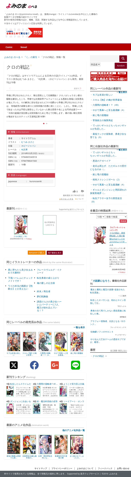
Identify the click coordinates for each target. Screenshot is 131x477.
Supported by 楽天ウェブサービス (71, 209)
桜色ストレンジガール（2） (107, 179)
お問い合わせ (123, 468)
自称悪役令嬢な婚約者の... (29, 457)
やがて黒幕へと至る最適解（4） (109, 110)
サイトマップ (40, 468)
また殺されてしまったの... (77, 457)
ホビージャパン (28, 145)
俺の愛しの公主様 (46, 283)
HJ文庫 (24, 149)
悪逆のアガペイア (102, 160)
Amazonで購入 (36, 252)
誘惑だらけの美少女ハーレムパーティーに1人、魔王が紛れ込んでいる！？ (49, 306)
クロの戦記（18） (21, 236)
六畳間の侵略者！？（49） (106, 104)
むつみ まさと (27, 141)
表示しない (122, 350)
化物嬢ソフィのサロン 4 (101, 331)
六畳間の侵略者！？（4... (45, 354)
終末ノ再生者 (43, 291)
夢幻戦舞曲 (42, 296)
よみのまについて (85, 468)
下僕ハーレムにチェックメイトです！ (20, 279)
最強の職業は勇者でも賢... (14, 457)
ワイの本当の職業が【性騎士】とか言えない (20, 287)
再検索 (123, 221)
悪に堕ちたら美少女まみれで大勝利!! (20, 271)
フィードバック (105, 468)
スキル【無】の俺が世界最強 (107, 99)
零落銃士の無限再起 (103, 120)
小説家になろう (101, 280)
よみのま (113, 473)
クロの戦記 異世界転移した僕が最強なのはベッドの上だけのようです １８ (118, 239)
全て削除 (113, 350)
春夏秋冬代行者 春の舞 (61, 457)
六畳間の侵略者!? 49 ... (47, 384)
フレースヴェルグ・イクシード (49, 271)
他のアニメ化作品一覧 (73, 430)
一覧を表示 (79, 327)
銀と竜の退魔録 (77, 353)
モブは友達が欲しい (14, 354)
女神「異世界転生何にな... (45, 457)
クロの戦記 (98, 355)
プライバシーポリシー (61, 468)
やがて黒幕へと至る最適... (61, 354)
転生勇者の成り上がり (48, 277)
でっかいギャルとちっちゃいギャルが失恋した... (103, 154)
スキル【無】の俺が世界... (29, 354)
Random (121, 65)
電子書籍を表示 (54, 252)
